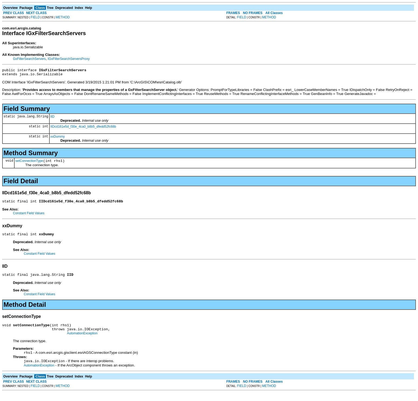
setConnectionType (29, 163)
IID (52, 118)
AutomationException (82, 340)
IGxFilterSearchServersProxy (69, 59)
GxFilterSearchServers (29, 59)
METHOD (63, 17)
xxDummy (57, 138)
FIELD (35, 17)
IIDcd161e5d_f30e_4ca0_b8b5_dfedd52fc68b (83, 128)
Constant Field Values (29, 216)
